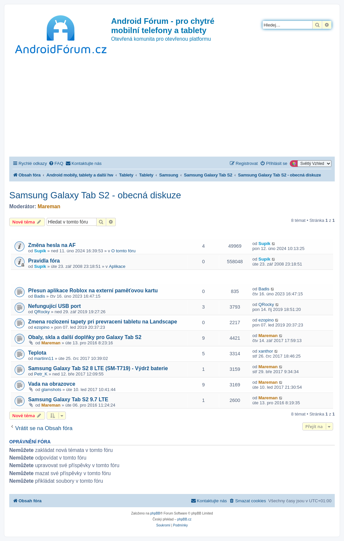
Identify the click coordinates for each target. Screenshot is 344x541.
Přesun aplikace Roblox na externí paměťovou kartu (93, 290)
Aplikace (117, 266)
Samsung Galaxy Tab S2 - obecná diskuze (95, 195)
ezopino (41, 327)
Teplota (37, 353)
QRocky (42, 311)
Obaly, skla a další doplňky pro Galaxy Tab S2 (84, 337)
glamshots (51, 389)
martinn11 (44, 358)
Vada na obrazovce (51, 384)
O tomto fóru (123, 250)
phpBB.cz (184, 519)
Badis (39, 296)
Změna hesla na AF (52, 245)
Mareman (49, 206)
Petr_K (40, 373)
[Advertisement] (172, 107)
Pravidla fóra (44, 261)
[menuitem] (56, 163)
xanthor (265, 351)
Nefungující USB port (54, 306)
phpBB (155, 513)
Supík (40, 250)
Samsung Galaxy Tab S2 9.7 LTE (68, 399)
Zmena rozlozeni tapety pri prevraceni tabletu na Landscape (102, 321)
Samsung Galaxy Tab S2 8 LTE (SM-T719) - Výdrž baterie (98, 368)
